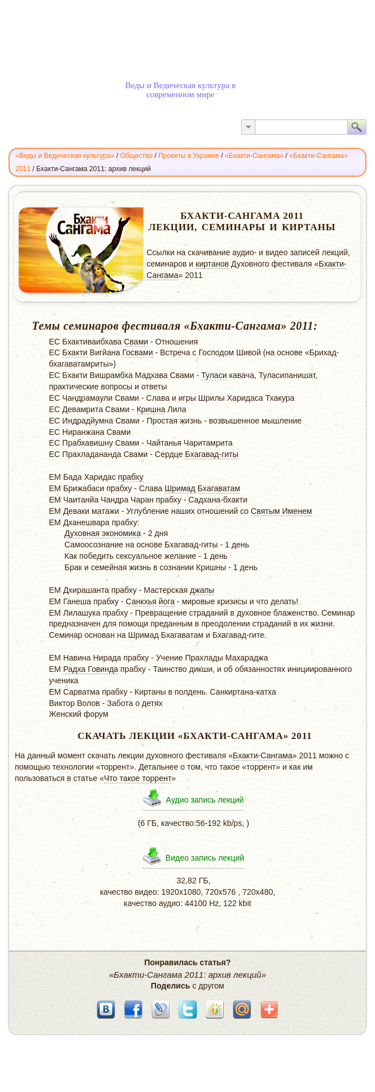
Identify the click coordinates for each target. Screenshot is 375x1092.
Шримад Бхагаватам (202, 488)
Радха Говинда (90, 669)
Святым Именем (281, 511)
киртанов (212, 263)
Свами (136, 341)
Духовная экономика (102, 533)
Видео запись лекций (205, 857)
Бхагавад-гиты (211, 454)
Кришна (151, 409)
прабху (130, 476)
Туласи (213, 375)
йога (167, 601)
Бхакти (74, 352)
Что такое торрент (138, 778)
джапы (202, 590)
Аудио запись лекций (205, 799)
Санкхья (141, 601)
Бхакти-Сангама (262, 755)
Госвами (137, 352)
